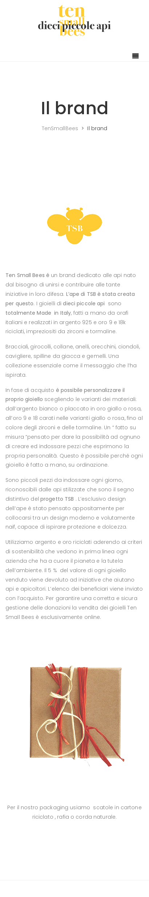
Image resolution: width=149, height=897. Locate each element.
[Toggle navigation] (136, 56)
